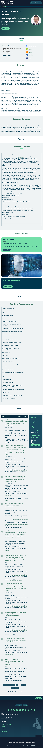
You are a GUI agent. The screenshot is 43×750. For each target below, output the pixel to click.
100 (15, 693)
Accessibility (28, 741)
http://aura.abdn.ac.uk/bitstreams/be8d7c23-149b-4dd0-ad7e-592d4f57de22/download (16, 608)
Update (38, 699)
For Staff (25, 706)
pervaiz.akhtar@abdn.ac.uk (9, 46)
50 (12, 693)
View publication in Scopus (16, 528)
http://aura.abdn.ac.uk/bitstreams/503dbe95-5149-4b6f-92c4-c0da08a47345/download (16, 442)
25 (10, 693)
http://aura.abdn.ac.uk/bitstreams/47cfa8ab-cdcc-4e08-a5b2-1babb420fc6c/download (16, 472)
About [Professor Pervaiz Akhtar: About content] (21, 39)
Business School (7, 55)
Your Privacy (22, 741)
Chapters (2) (35, 433)
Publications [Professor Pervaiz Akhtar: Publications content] (21, 409)
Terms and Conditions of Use (13, 741)
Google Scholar (32, 46)
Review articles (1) (35, 443)
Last (17, 689)
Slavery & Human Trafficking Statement (16, 744)
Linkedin (31, 55)
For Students (18, 706)
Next (13, 689)
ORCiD (30, 49)
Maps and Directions (6, 731)
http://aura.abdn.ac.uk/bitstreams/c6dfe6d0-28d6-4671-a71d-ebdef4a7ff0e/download (16, 632)
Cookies (33, 741)
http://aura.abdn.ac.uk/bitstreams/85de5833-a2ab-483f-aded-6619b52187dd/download (16, 577)
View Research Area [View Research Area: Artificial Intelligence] (8, 287)
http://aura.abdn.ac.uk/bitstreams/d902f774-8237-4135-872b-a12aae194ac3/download (16, 499)
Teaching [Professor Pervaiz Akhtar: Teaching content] (21, 297)
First (4, 686)
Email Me (6, 250)
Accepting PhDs (6, 28)
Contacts (3, 728)
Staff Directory (4, 733)
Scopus (30, 52)
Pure (30, 58)
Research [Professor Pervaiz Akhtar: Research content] (21, 139)
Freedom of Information (30, 744)
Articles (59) (35, 440)
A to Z (3, 729)
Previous (10, 686)
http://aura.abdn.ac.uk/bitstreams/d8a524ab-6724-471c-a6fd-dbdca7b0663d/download (16, 525)
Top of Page (38, 737)
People (3, 6)
